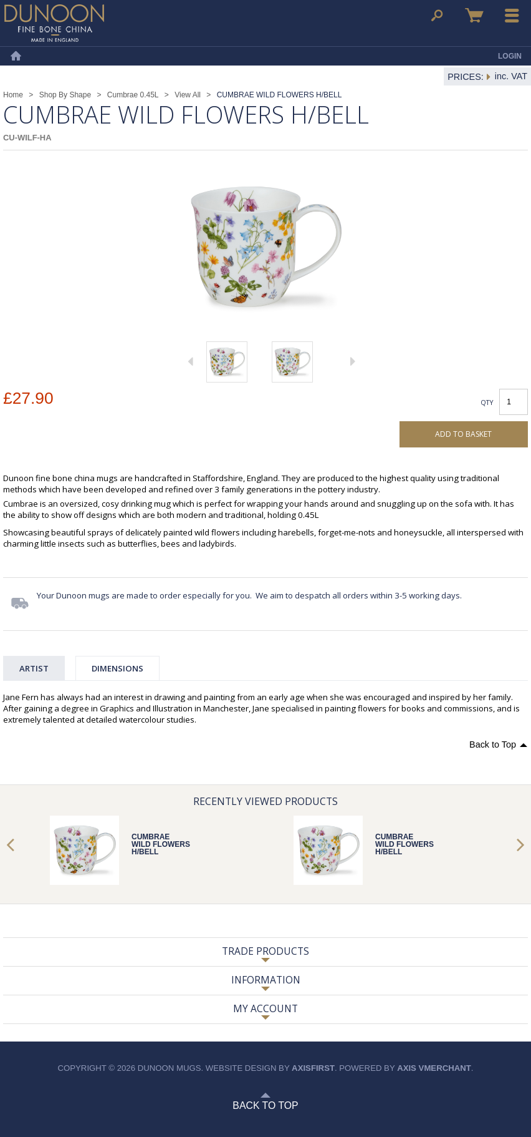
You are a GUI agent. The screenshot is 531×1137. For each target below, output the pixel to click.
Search (436, 15)
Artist (34, 668)
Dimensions (117, 668)
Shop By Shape (65, 94)
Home (15, 56)
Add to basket (463, 434)
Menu (512, 15)
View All (188, 94)
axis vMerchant (434, 1068)
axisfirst (313, 1068)
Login (510, 56)
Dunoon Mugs (54, 23)
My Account (265, 1008)
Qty (487, 402)
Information (265, 980)
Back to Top (492, 744)
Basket (474, 15)
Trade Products (265, 951)
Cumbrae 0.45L (133, 94)
